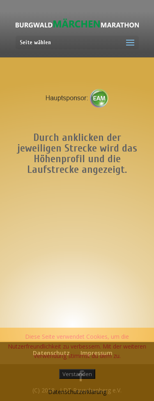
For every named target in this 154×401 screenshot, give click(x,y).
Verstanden (77, 374)
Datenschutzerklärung (77, 392)
